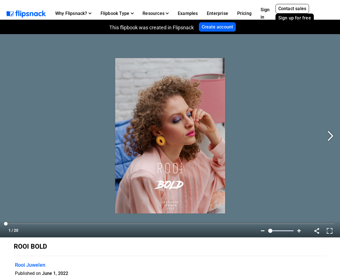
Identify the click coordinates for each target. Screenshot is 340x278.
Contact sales (292, 8)
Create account (217, 27)
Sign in (265, 13)
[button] (73, 13)
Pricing (244, 13)
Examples (188, 13)
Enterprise (217, 13)
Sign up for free (294, 18)
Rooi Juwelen (30, 265)
